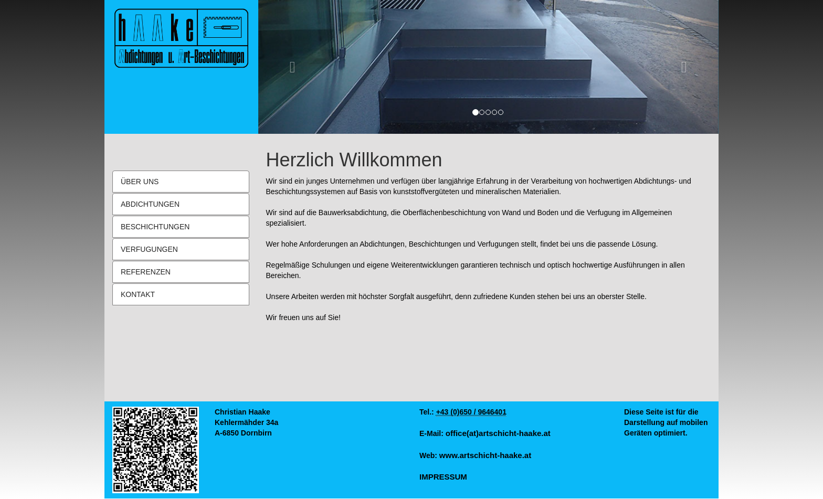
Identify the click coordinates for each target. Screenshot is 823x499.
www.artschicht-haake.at (485, 455)
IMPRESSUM (443, 476)
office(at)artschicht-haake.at (498, 433)
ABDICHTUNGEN (150, 204)
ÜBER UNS (140, 181)
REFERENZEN (146, 272)
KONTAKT (138, 294)
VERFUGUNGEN (149, 249)
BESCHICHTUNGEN (155, 226)
